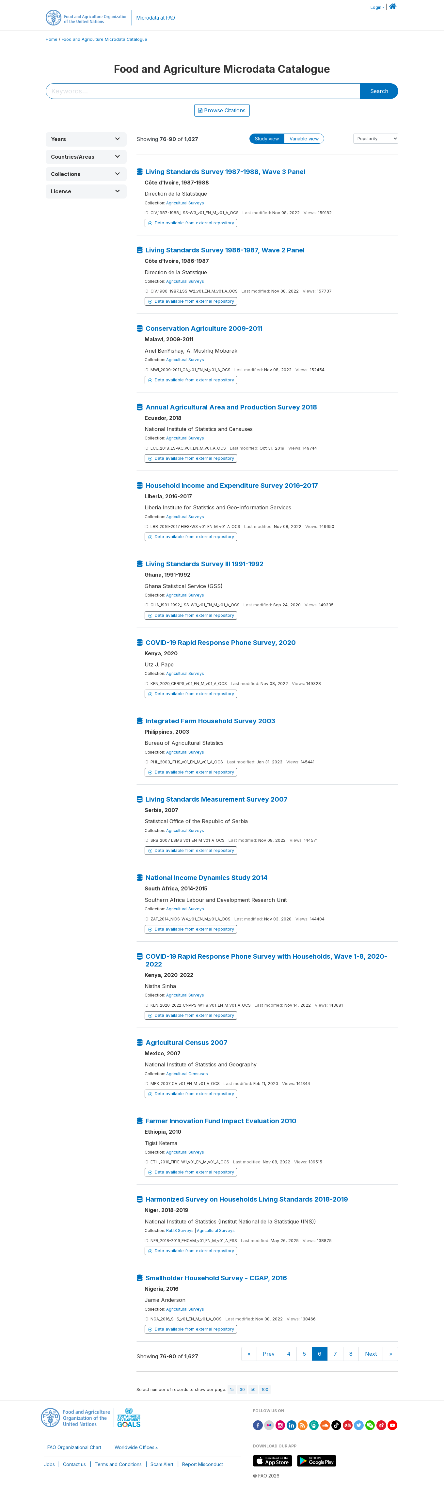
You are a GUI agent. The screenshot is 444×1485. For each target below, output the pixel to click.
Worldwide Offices (134, 1447)
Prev (269, 1353)
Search (379, 91)
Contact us (74, 1464)
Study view (267, 138)
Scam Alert (162, 1464)
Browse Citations (222, 110)
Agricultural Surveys (185, 202)
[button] (86, 139)
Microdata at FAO (155, 18)
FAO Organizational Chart (74, 1447)
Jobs (49, 1464)
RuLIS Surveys (180, 1230)
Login (376, 7)
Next (371, 1353)
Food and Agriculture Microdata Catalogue (104, 39)
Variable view (304, 138)
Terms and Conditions (118, 1464)
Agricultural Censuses (187, 1073)
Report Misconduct (202, 1464)
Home (51, 39)
